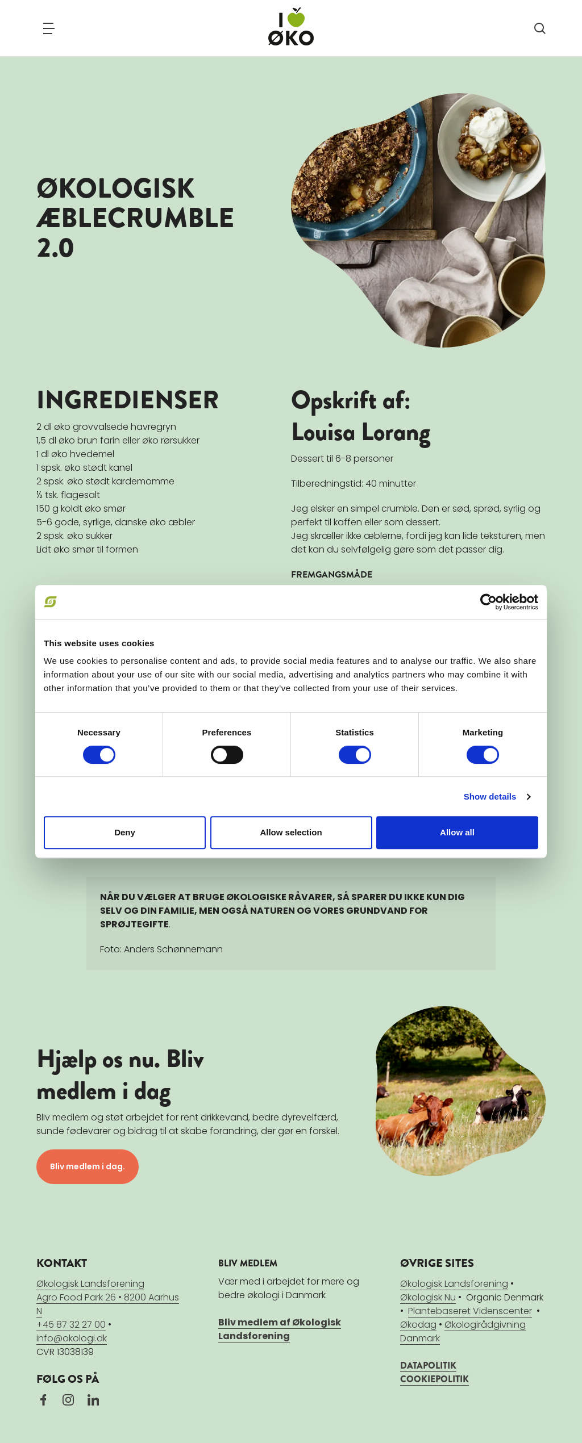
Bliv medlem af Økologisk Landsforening (279, 1329)
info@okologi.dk (71, 1338)
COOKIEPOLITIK (434, 1379)
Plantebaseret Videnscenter (470, 1310)
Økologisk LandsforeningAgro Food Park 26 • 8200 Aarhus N (107, 1297)
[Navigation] (48, 28)
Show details (490, 796)
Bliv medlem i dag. (87, 1166)
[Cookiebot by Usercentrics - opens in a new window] (488, 601)
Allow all (457, 832)
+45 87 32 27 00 (71, 1324)
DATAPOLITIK (428, 1365)
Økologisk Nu (428, 1297)
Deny (124, 832)
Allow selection (291, 832)
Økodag (418, 1324)
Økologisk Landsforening (454, 1283)
